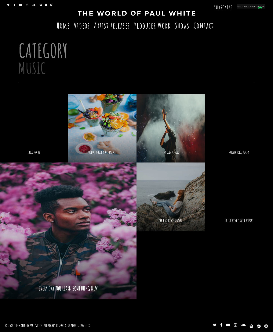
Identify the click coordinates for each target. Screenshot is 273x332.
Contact (203, 25)
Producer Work (152, 25)
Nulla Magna (34, 152)
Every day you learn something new (68, 288)
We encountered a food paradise (102, 152)
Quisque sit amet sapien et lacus (238, 221)
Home (63, 25)
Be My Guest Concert (171, 152)
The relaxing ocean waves (170, 221)
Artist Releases (112, 25)
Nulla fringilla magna (239, 152)
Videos (82, 25)
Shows (182, 25)
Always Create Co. (81, 325)
